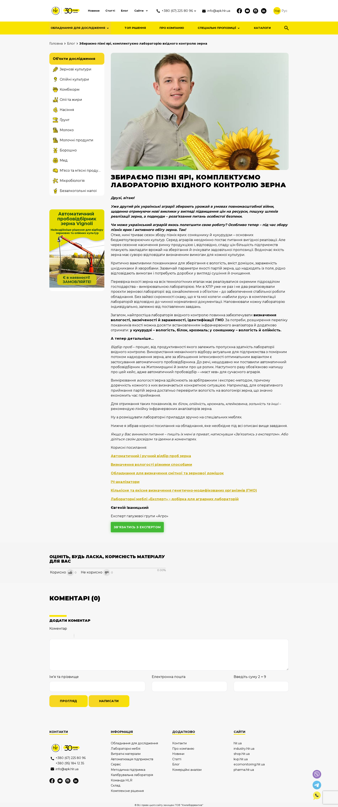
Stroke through (69, 636)
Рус (285, 11)
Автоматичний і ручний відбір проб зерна (151, 456)
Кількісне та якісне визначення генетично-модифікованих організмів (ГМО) (185, 490)
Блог (124, 10)
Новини (91, 10)
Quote (79, 636)
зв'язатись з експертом (137, 526)
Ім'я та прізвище (64, 676)
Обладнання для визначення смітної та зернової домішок (168, 473)
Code (85, 636)
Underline (63, 636)
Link (90, 636)
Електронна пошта (168, 676)
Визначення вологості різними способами (152, 464)
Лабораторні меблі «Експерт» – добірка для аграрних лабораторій (176, 498)
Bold (52, 636)
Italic (58, 636)
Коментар (58, 628)
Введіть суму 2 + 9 (250, 676)
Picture (96, 636)
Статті (109, 10)
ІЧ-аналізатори (125, 481)
